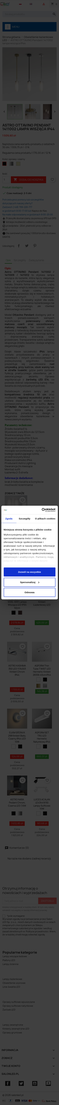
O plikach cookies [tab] (45, 518)
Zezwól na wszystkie (29, 572)
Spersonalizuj (29, 582)
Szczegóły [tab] (24, 518)
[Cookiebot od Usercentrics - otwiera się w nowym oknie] (42, 510)
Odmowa (29, 592)
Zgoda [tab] (8, 518)
